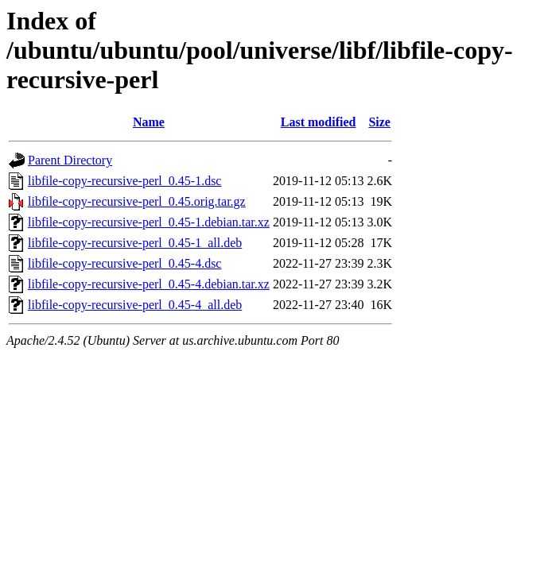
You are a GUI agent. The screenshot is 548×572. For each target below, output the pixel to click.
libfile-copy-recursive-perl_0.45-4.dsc (124, 263)
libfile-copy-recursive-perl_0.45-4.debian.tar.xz (149, 284)
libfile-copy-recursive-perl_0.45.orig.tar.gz (137, 201)
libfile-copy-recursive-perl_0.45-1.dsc (124, 180)
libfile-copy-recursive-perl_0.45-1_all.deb (135, 242)
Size (379, 122)
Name (149, 122)
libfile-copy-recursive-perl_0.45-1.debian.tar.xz (149, 222)
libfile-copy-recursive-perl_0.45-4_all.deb (135, 304)
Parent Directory (70, 160)
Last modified (318, 122)
